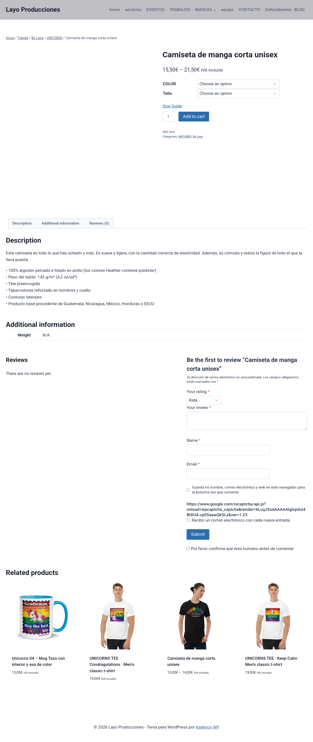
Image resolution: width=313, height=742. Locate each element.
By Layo (198, 136)
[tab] (22, 223)
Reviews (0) (99, 223)
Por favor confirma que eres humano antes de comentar (240, 548)
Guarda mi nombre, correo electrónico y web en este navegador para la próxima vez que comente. (248, 489)
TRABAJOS (179, 9)
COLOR (169, 83)
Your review (199, 407)
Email (193, 464)
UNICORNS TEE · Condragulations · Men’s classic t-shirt (112, 664)
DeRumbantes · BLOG (285, 9)
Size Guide (172, 106)
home (115, 9)
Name (194, 440)
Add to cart (194, 116)
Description (22, 223)
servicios (133, 9)
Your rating (198, 391)
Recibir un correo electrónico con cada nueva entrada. (241, 520)
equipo (227, 9)
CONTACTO (249, 9)
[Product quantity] (170, 116)
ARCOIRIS (184, 136)
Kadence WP (207, 727)
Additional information (60, 223)
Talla (167, 93)
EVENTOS (155, 9)
